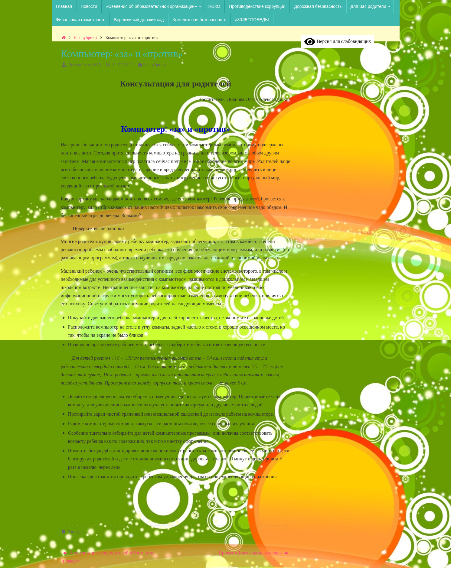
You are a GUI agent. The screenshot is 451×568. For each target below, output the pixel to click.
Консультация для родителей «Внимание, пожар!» (108, 556)
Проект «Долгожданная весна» (253, 552)
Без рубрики (85, 37)
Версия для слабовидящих (337, 41)
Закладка (76, 531)
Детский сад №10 (84, 64)
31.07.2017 (122, 64)
